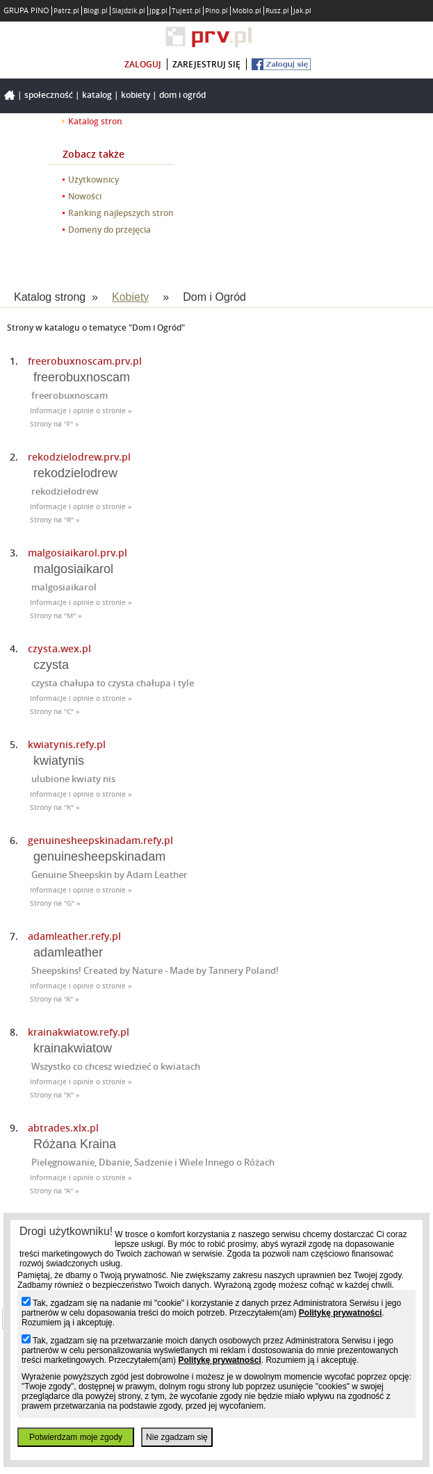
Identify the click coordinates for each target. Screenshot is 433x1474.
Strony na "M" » (56, 615)
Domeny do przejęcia (109, 229)
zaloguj (142, 64)
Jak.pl (302, 10)
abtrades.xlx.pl (63, 1127)
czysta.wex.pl (59, 648)
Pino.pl (216, 10)
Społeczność (48, 95)
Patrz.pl (66, 10)
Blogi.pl (95, 10)
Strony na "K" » (55, 807)
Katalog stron (95, 121)
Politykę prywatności (340, 1313)
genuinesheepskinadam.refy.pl (100, 840)
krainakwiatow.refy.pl (78, 1031)
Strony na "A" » (54, 999)
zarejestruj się (206, 64)
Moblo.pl (246, 10)
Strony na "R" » (55, 519)
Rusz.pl (277, 10)
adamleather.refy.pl (74, 936)
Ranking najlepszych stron (121, 213)
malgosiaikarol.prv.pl (77, 552)
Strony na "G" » (55, 903)
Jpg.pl (158, 10)
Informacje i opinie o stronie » (81, 410)
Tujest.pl (186, 10)
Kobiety (135, 95)
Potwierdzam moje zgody (75, 1437)
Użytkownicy (93, 179)
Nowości (84, 196)
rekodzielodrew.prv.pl (79, 456)
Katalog (97, 95)
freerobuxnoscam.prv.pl (85, 360)
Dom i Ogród (182, 95)
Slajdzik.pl (128, 10)
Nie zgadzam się (177, 1437)
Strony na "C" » (55, 711)
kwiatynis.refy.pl (67, 744)
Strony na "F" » (54, 424)
